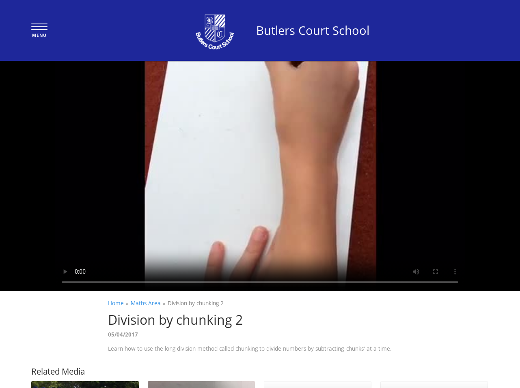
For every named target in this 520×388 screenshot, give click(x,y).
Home (116, 303)
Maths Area (146, 303)
